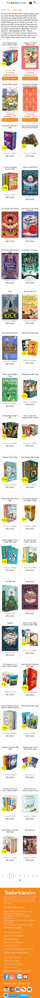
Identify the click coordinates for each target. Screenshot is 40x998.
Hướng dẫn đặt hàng (11, 961)
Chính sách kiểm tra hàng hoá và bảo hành (18, 949)
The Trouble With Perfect (10, 209)
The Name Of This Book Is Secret (30, 209)
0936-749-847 (21, 911)
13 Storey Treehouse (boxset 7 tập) (10, 168)
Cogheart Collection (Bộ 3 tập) (9, 748)
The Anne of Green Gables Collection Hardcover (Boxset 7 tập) (30, 542)
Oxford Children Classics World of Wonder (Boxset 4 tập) (10, 707)
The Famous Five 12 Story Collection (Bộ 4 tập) (10, 666)
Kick (10, 291)
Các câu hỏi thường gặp (12, 957)
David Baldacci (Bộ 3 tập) (9, 417)
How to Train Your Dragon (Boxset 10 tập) (30, 417)
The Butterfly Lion (30, 291)
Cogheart (10, 623)
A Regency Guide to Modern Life (30, 44)
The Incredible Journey (10, 84)
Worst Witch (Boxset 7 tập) (10, 126)
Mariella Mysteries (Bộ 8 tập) (10, 499)
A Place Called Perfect (30, 167)
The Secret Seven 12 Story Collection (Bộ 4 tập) (10, 790)
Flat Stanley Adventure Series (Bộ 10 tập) (30, 499)
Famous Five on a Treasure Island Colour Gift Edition (30, 790)
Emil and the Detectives (10, 333)
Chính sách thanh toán (11, 946)
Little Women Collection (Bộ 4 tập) (10, 831)
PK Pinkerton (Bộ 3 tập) (30, 374)
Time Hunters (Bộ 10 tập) (30, 457)
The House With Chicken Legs (10, 251)
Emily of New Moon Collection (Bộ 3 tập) (30, 624)
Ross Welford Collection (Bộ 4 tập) (30, 665)
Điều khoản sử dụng (11, 939)
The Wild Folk (10, 581)
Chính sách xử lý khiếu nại (13, 942)
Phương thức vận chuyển (13, 964)
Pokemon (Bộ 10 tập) (9, 457)
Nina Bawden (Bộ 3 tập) (30, 706)
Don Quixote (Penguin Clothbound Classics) (30, 85)
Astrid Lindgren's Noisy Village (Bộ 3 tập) (10, 541)
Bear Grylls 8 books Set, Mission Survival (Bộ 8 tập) (30, 127)
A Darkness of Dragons (30, 250)
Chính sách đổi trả (10, 967)
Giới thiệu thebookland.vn (13, 932)
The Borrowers (30, 830)
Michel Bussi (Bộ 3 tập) (30, 333)
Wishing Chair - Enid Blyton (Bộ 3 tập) (30, 748)
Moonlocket (30, 581)
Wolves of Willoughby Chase (10, 375)
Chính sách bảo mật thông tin (14, 936)
